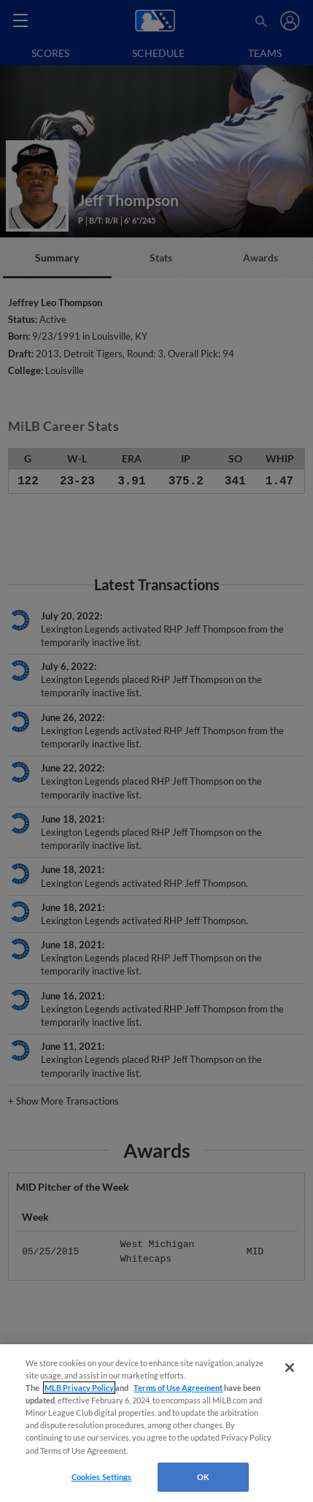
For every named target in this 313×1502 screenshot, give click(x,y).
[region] (156, 1423)
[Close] (290, 1368)
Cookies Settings (102, 1477)
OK (203, 1477)
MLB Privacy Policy (79, 1387)
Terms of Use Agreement (178, 1387)
